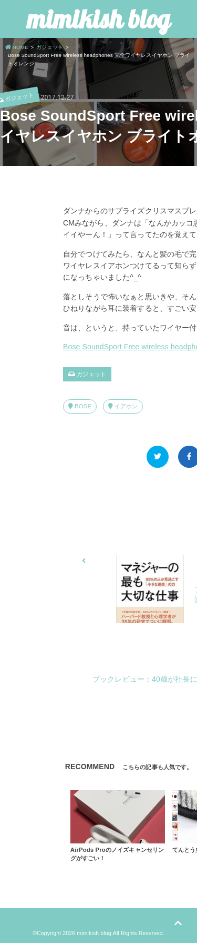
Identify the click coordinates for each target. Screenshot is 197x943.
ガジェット (87, 374)
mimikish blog (98, 19)
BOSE (79, 406)
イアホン (123, 406)
